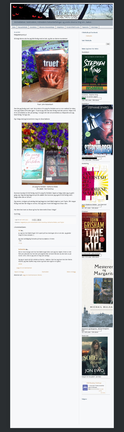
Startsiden (45, 272)
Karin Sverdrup (42, 222)
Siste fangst (94, 27)
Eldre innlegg (71, 272)
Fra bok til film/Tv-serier (73, 27)
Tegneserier (85, 27)
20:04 (20, 264)
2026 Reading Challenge (93, 383)
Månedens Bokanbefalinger (46, 27)
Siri (19, 230)
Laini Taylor (60, 222)
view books (103, 392)
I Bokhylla (89, 36)
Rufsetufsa (21, 249)
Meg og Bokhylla (22, 27)
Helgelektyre (60, 27)
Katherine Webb (52, 222)
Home (14, 27)
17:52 (20, 243)
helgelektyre (23, 222)
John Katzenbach (33, 222)
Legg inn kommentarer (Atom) (32, 275)
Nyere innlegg (19, 272)
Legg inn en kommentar (24, 268)
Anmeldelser (33, 27)
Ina (89, 385)
